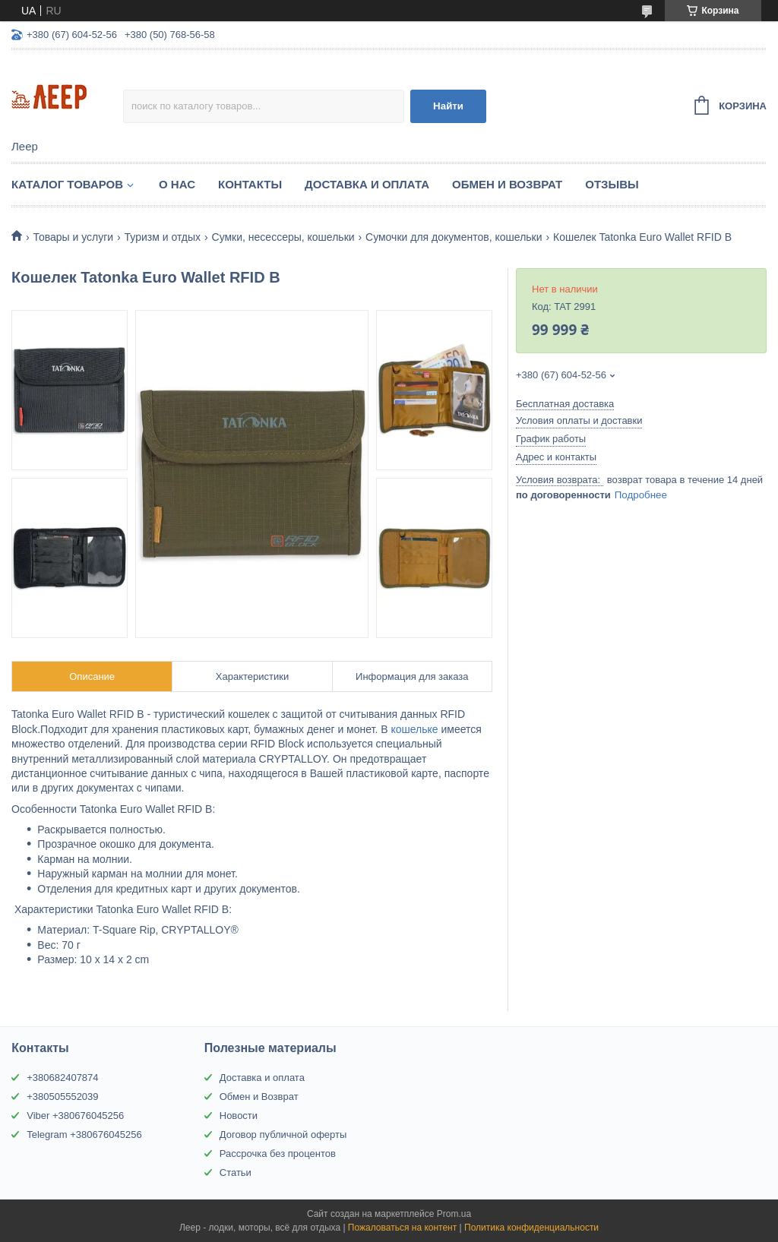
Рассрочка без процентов (278, 1153)
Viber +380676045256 (75, 1115)
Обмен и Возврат (507, 184)
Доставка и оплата (262, 1077)
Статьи (235, 1172)
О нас (177, 184)
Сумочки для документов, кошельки (453, 237)
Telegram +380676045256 (84, 1134)
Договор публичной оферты (283, 1134)
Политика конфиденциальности (531, 1227)
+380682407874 (62, 1077)
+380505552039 (62, 1096)
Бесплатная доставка (565, 403)
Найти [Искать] (448, 106)
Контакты (250, 184)
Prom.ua (454, 1214)
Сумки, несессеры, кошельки (283, 237)
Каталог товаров (67, 184)
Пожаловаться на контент (402, 1227)
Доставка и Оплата (367, 184)
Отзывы (611, 184)
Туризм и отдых (163, 237)
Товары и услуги (73, 237)
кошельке (414, 729)
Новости (239, 1115)
